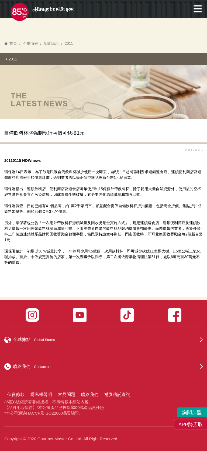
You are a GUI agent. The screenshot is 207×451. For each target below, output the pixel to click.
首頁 (13, 43)
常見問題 (66, 394)
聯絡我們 (89, 394)
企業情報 (30, 43)
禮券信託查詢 (117, 394)
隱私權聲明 (41, 394)
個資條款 (16, 394)
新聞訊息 (51, 43)
